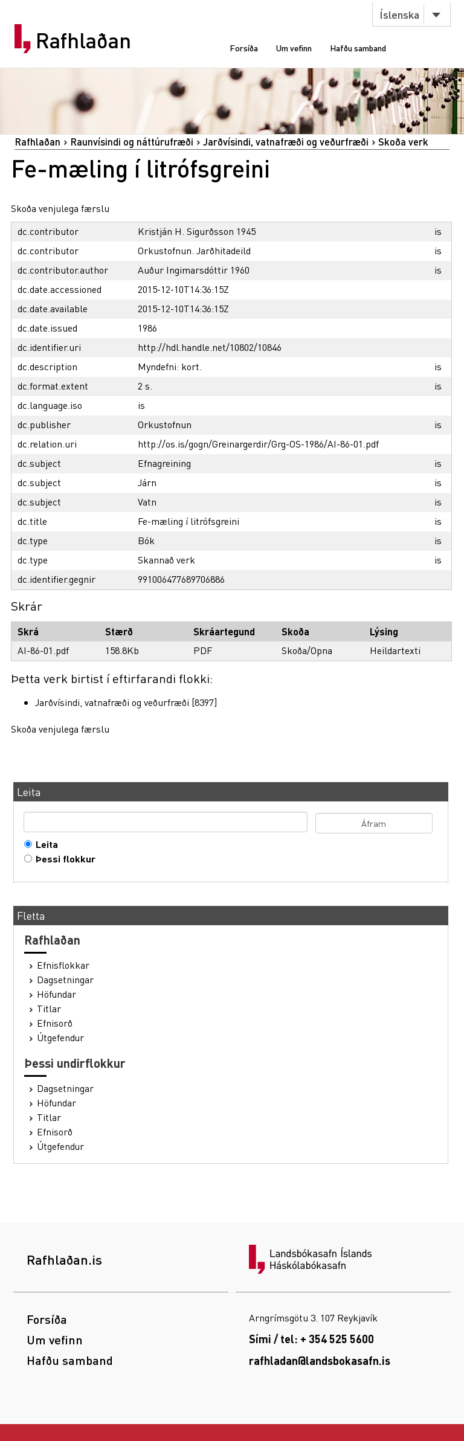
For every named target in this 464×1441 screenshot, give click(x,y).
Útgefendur (60, 1038)
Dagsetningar (65, 980)
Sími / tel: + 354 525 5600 (311, 1339)
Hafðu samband (358, 47)
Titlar (49, 1009)
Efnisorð (54, 1023)
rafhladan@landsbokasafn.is (319, 1360)
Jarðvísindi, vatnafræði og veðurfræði (286, 141)
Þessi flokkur (62, 859)
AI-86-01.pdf (43, 650)
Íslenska (399, 14)
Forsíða (244, 47)
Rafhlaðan (83, 40)
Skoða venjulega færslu (60, 208)
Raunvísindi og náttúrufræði (131, 141)
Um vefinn (294, 47)
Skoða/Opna (307, 650)
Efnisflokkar (63, 965)
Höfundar (56, 994)
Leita (44, 844)
